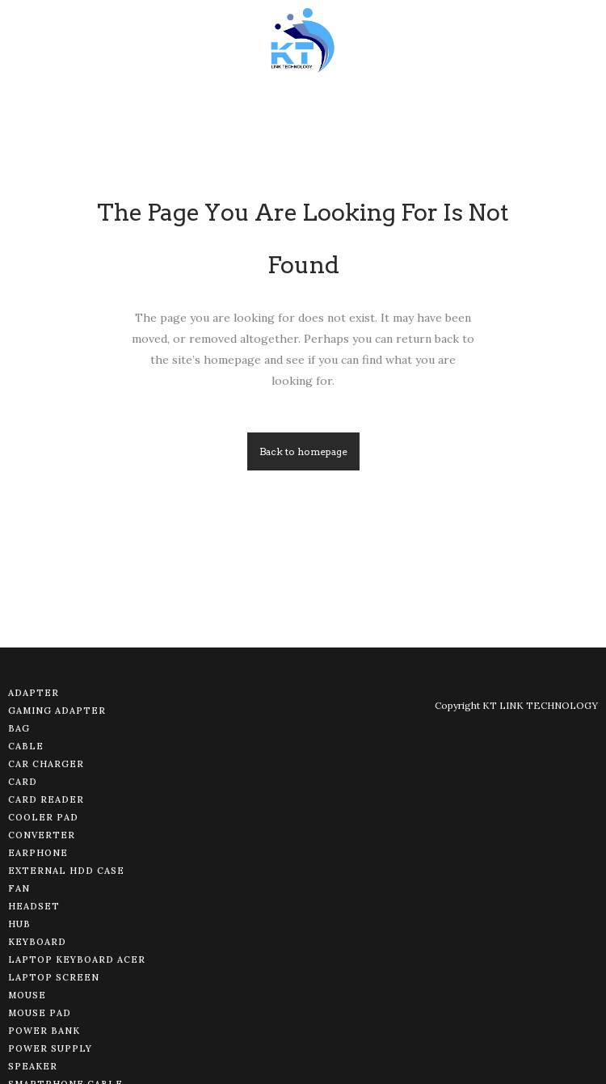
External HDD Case (66, 870)
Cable (26, 746)
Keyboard (37, 941)
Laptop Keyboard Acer (76, 959)
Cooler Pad (43, 817)
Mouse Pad (39, 1013)
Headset (34, 906)
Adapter (33, 692)
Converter (41, 835)
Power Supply (50, 1048)
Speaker (32, 1066)
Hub (19, 924)
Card (22, 781)
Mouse (27, 995)
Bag (19, 728)
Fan (19, 888)
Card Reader (46, 799)
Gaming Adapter (57, 710)
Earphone (38, 852)
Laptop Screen (53, 977)
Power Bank (44, 1030)
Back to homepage (303, 451)
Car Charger (46, 764)
